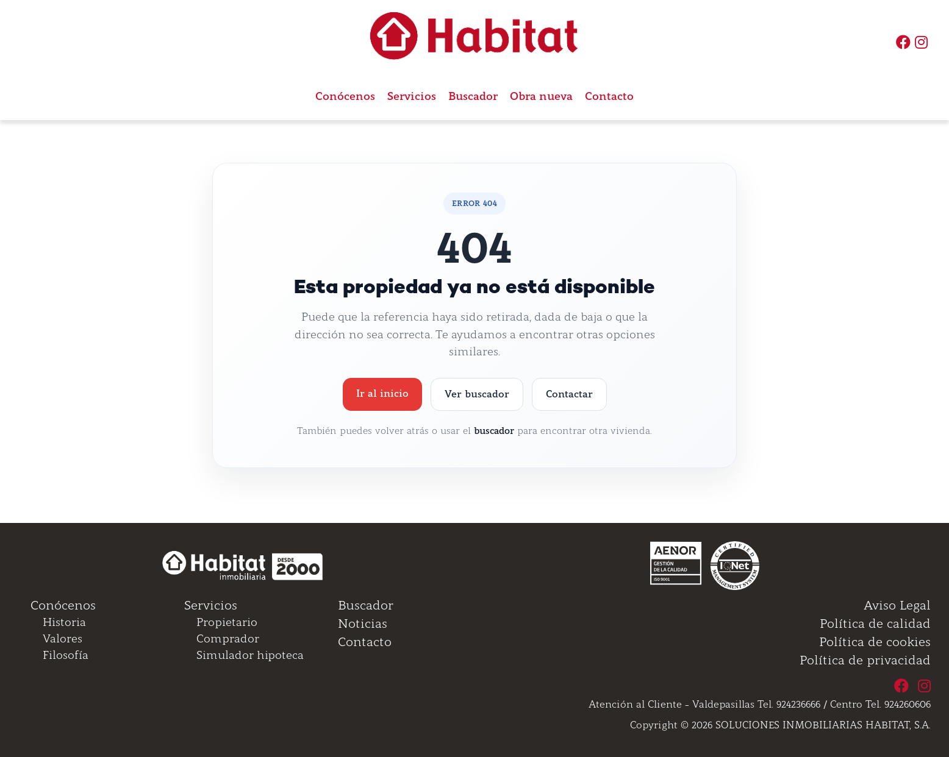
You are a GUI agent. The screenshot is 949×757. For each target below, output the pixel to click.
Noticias (362, 623)
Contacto (609, 96)
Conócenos (345, 96)
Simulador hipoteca (250, 655)
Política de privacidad (865, 660)
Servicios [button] (411, 96)
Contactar (569, 394)
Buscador (473, 96)
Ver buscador (477, 394)
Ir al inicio (382, 393)
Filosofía (65, 655)
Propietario (226, 622)
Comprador (227, 638)
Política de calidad (875, 623)
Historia (64, 622)
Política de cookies (875, 641)
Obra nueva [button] (541, 96)
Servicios (210, 605)
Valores (62, 638)
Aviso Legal (897, 605)
